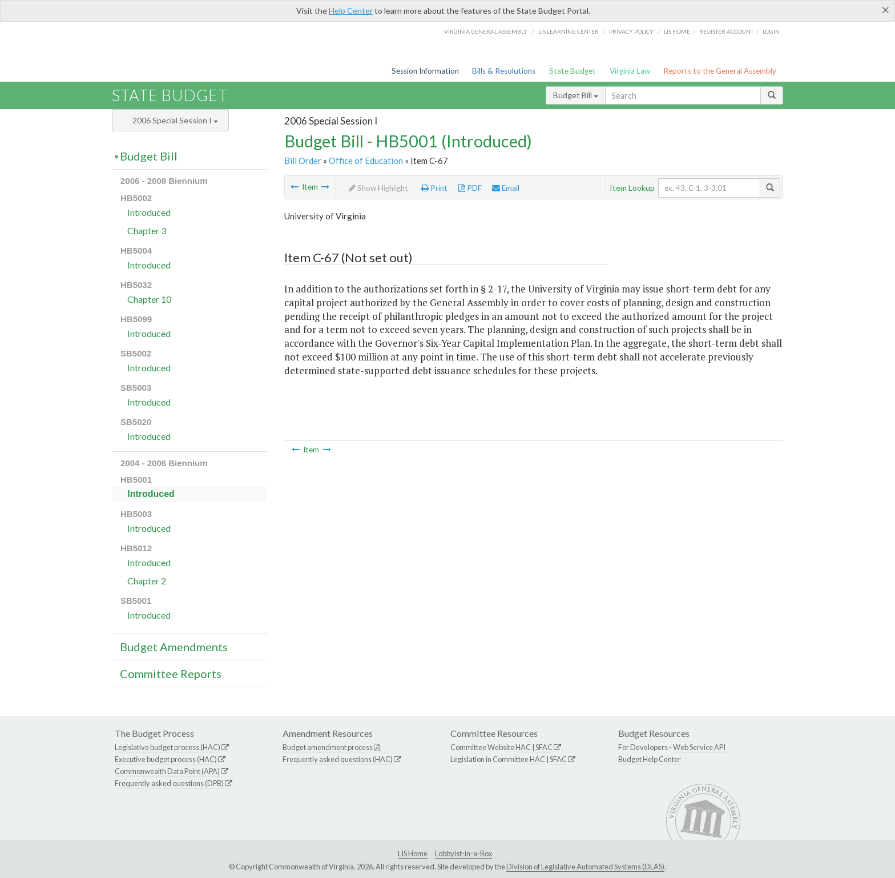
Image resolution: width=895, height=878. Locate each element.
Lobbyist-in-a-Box (463, 853)
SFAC (544, 747)
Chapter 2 (146, 580)
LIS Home (413, 853)
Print (434, 188)
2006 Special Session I (175, 120)
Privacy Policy (631, 31)
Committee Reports (170, 673)
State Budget (572, 70)
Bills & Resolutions (503, 70)
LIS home (677, 31)
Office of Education (366, 160)
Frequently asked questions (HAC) (338, 759)
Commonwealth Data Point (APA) (167, 771)
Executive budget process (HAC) (166, 759)
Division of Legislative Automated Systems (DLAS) (585, 866)
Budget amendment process (328, 747)
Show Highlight (378, 188)
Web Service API (699, 747)
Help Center (351, 10)
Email (505, 188)
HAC (523, 747)
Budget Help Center (649, 759)
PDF (470, 188)
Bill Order (302, 160)
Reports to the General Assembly (719, 70)
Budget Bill (575, 95)
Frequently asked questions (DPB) (169, 783)
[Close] (885, 9)
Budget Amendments (174, 647)
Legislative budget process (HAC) (167, 747)
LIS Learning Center (568, 31)
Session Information (425, 70)
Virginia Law (630, 70)
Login (771, 31)
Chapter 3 (146, 230)
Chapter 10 (149, 299)
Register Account (726, 31)
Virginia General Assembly (485, 31)
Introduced (149, 212)
